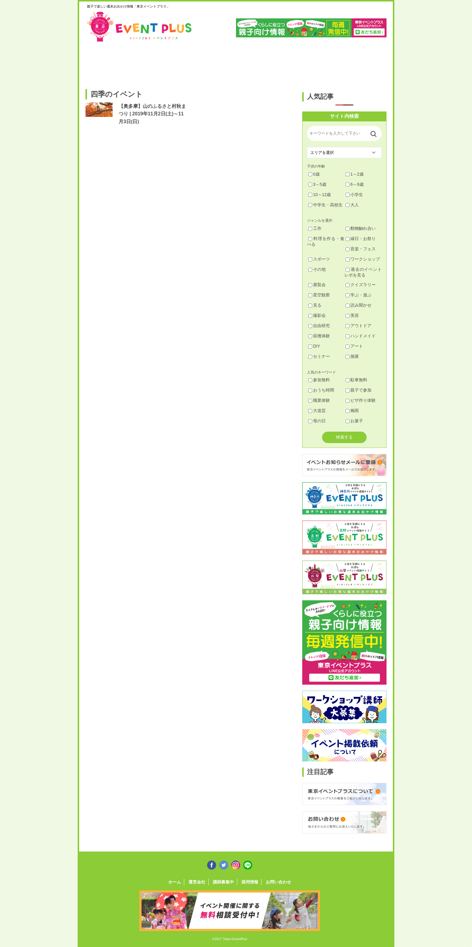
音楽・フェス (361, 248)
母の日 (317, 420)
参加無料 (319, 379)
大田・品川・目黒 (254, 62)
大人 (352, 204)
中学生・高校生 (325, 204)
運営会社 (196, 882)
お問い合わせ (278, 882)
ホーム (174, 882)
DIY (314, 346)
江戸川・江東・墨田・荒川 (331, 62)
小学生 (354, 194)
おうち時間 (321, 390)
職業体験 (319, 400)
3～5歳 (317, 184)
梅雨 (352, 410)
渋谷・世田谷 (216, 62)
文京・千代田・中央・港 (293, 62)
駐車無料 (356, 379)
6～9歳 (355, 184)
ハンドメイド (361, 335)
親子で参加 (358, 390)
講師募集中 (223, 882)
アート (354, 346)
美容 (352, 315)
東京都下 (369, 62)
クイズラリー (361, 284)
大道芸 (317, 410)
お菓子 (354, 420)
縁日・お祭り (361, 238)
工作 (314, 228)
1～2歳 (355, 174)
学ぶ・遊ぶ (358, 294)
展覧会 (317, 284)
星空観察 (319, 294)
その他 (317, 269)
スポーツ (319, 259)
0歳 (314, 174)
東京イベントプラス (139, 26)
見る (314, 305)
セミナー (319, 356)
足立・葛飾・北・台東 (101, 62)
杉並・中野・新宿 (178, 62)
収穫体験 (319, 335)
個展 (352, 356)
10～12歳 (319, 194)
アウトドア (358, 325)
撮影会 (317, 315)
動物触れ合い (361, 228)
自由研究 (319, 325)
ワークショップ (363, 259)
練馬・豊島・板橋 (140, 62)
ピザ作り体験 (361, 400)
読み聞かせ (358, 305)
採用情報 (249, 882)
